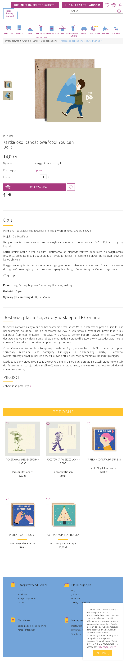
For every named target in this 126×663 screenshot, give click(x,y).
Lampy (30, 34)
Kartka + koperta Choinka (63, 534)
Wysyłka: (8, 163)
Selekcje (8, 34)
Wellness (95, 34)
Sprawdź (40, 170)
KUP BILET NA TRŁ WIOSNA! (82, 5)
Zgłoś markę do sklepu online (32, 626)
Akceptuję (103, 653)
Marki (105, 34)
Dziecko (84, 34)
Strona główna (12, 41)
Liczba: (7, 177)
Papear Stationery (22, 472)
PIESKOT (8, 136)
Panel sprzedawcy (26, 630)
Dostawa (75, 598)
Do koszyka (38, 187)
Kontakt (21, 602)
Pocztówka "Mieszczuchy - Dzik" (63, 461)
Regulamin (22, 594)
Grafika (51, 34)
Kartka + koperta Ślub (22, 534)
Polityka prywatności (27, 598)
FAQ (73, 590)
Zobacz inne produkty (17, 386)
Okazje (116, 34)
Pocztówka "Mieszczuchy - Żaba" (22, 461)
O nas (20, 590)
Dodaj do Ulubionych (71, 187)
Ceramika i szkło (73, 35)
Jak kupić (75, 594)
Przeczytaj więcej (107, 647)
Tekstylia (62, 34)
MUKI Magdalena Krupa (104, 468)
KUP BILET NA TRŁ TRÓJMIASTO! (34, 5)
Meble (19, 34)
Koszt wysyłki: (11, 170)
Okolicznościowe (49, 41)
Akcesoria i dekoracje (41, 35)
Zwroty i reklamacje (80, 602)
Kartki (35, 41)
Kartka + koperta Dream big (103, 459)
